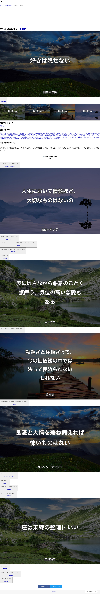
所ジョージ (70, 137)
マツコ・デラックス (21, 137)
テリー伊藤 (42, 137)
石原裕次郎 (7, 133)
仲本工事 (24, 134)
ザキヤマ (94, 135)
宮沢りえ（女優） (78, 135)
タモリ (39, 135)
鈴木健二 (62, 133)
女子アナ (2, 126)
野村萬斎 (11, 135)
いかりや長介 (10, 134)
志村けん (2, 133)
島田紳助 (17, 133)
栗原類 (90, 133)
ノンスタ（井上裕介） (50, 137)
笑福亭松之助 (3, 138)
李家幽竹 (86, 133)
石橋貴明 (50, 135)
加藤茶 (20, 134)
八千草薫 (33, 138)
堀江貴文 (65, 135)
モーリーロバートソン (93, 137)
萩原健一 (32, 133)
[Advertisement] (50, 17)
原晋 (42, 135)
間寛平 (23, 135)
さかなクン (94, 133)
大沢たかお (38, 134)
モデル (11, 126)
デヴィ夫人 (76, 134)
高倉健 (28, 137)
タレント (7, 126)
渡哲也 (14, 137)
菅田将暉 (57, 138)
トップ (1, 5)
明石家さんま (59, 137)
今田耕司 (10, 137)
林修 (36, 135)
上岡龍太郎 (85, 137)
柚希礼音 (81, 134)
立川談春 (23, 138)
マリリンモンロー (31, 134)
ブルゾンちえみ (62, 134)
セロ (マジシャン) (79, 133)
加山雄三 (37, 133)
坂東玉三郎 (22, 133)
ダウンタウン (69, 134)
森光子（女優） (54, 134)
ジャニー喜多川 (17, 135)
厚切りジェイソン (87, 135)
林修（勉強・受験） (58, 135)
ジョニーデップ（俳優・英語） (91, 134)
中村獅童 (27, 133)
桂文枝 (49, 133)
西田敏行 (9, 138)
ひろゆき (65, 137)
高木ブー (18, 138)
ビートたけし (70, 135)
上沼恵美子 (53, 133)
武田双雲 (12, 133)
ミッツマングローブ (70, 133)
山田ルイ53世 (47, 138)
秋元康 (31, 137)
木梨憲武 (46, 135)
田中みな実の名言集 (10, 5)
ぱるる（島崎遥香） (30, 135)
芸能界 (22, 29)
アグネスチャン (39, 138)
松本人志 (48, 134)
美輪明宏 (45, 133)
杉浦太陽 (16, 134)
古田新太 (75, 137)
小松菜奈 (52, 138)
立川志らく (36, 137)
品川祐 (58, 133)
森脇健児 (80, 137)
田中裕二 (4, 134)
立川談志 (13, 138)
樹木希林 (6, 137)
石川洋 (40, 133)
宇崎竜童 (43, 134)
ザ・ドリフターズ (4, 135)
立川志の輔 (28, 138)
